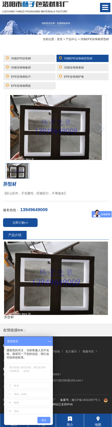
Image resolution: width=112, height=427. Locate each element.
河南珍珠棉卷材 (74, 67)
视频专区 (88, 351)
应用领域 (54, 351)
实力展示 (71, 351)
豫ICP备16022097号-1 (86, 399)
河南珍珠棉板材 (21, 67)
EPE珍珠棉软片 (21, 76)
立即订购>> (20, 222)
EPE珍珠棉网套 (21, 85)
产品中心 (71, 39)
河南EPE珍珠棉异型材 (94, 39)
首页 (60, 39)
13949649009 (34, 209)
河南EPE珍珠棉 (21, 58)
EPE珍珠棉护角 (74, 76)
